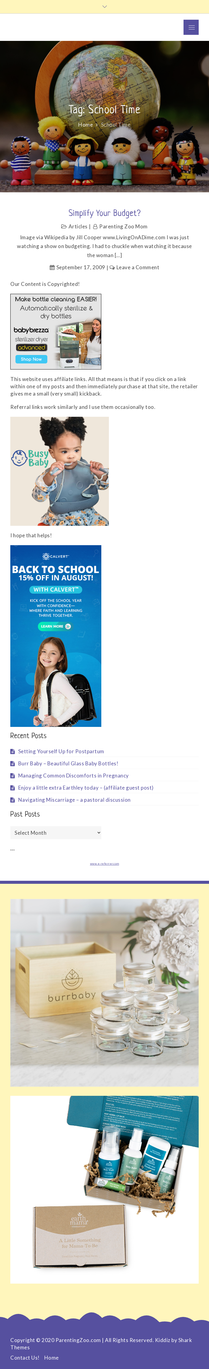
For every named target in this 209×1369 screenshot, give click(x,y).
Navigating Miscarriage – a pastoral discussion (74, 800)
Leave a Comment (138, 267)
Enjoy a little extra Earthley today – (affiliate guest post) (86, 787)
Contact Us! (25, 1357)
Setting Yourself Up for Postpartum (61, 751)
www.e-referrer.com (104, 863)
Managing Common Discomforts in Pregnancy (73, 775)
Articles (78, 226)
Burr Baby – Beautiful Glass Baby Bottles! (68, 763)
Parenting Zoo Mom (123, 226)
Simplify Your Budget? (105, 213)
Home (51, 1357)
